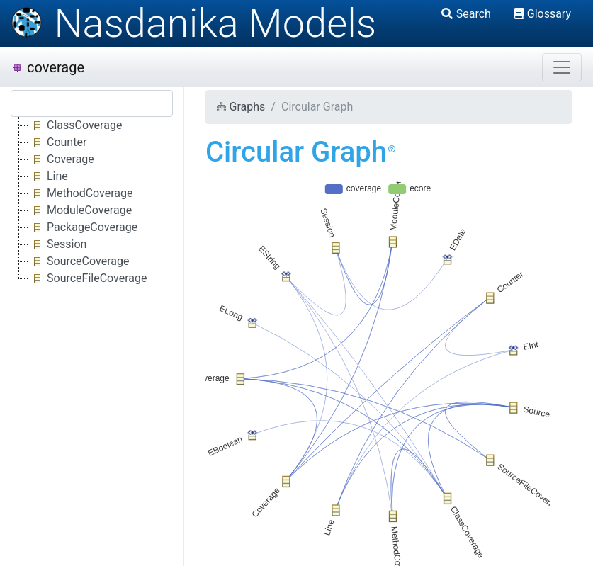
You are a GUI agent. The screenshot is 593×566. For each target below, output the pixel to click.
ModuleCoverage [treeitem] (80, 210)
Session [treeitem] (57, 244)
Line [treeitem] (48, 176)
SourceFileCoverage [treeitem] (87, 278)
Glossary (542, 14)
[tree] (92, 202)
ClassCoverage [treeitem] (75, 125)
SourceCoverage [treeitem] (78, 261)
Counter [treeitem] (57, 142)
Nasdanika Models (193, 23)
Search (466, 14)
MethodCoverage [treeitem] (80, 193)
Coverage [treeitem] (61, 159)
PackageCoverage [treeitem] (82, 227)
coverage (47, 67)
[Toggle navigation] (562, 67)
